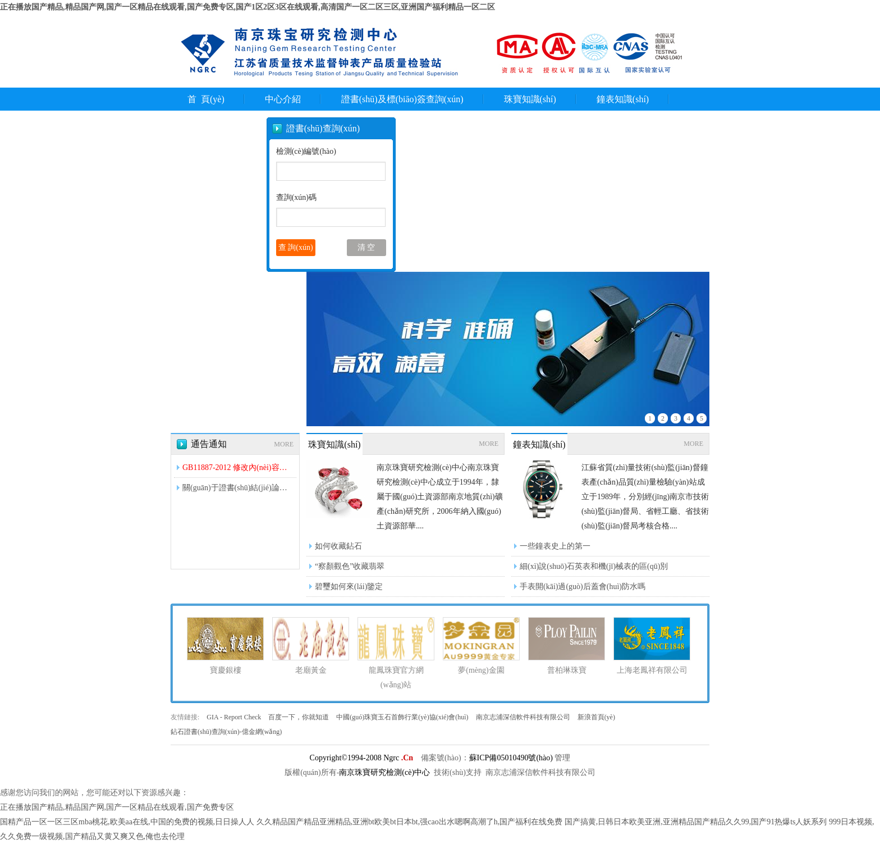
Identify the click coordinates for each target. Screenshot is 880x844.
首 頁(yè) (205, 99)
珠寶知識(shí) (530, 99)
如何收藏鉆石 (338, 546)
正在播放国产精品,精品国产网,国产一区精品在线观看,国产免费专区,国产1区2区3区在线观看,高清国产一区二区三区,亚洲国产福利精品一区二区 (247, 7)
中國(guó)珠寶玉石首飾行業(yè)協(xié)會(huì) (403, 717)
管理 (562, 758)
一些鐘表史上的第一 (555, 546)
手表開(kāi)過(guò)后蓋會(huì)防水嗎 (582, 586)
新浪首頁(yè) (596, 717)
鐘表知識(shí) (623, 99)
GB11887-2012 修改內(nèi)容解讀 (238, 467)
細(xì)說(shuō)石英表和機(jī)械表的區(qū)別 (594, 566)
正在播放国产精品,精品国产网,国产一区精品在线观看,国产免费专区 (117, 807)
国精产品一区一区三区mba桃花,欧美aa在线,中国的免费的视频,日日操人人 (127, 822)
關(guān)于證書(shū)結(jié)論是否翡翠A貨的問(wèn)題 (238, 487)
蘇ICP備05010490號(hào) (511, 758)
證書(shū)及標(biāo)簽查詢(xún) (402, 99)
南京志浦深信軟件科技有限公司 (524, 717)
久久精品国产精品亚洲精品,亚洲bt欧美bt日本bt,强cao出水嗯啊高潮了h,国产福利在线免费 (409, 822)
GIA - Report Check (235, 717)
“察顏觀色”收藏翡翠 (349, 566)
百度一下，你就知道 (299, 717)
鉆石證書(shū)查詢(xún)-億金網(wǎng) (226, 732)
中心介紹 (283, 99)
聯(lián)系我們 (218, 122)
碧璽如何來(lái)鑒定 (349, 586)
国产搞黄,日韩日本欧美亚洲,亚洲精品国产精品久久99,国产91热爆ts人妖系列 (696, 822)
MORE (284, 444)
